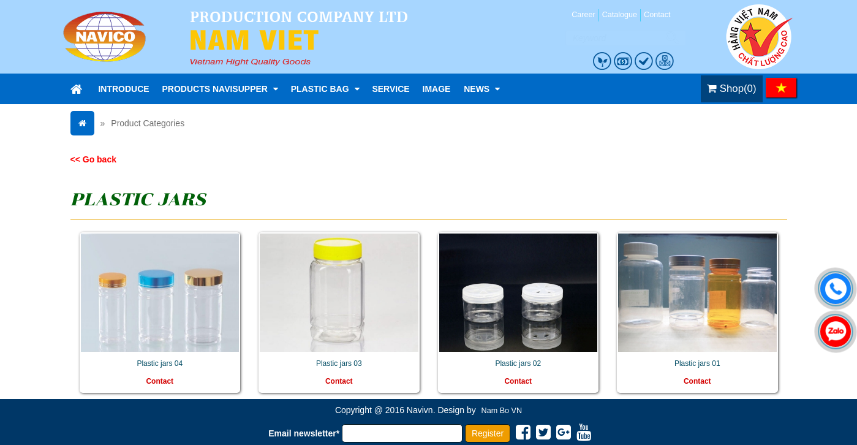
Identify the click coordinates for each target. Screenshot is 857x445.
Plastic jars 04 (160, 363)
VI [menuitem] (781, 87)
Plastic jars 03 (339, 363)
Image (437, 89)
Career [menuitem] (583, 14)
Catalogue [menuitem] (619, 14)
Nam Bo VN (502, 410)
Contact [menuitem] (657, 14)
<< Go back (93, 159)
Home (76, 89)
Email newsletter (303, 433)
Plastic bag (325, 89)
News (482, 89)
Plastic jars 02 (518, 363)
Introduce (123, 89)
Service (390, 89)
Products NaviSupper (220, 89)
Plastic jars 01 (697, 363)
